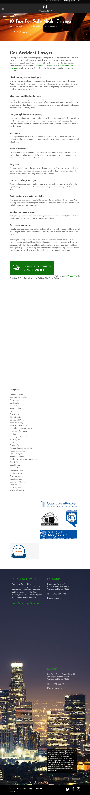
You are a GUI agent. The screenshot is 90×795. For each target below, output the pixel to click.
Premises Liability (17, 457)
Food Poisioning (16, 423)
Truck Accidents (16, 476)
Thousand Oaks (16, 471)
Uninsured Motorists (18, 482)
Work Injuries (15, 488)
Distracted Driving (17, 420)
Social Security (16, 465)
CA (11, 412)
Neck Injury (15, 440)
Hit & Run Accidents (18, 426)
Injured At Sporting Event (21, 428)
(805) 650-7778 (70, 276)
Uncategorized (51, 26)
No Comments (21, 32)
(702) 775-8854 (59, 684)
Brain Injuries (15, 409)
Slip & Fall (14, 462)
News (12, 443)
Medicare (14, 434)
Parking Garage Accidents (21, 448)
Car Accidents (16, 414)
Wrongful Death (17, 490)
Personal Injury (16, 454)
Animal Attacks (16, 395)
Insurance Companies (19, 431)
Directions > (54, 599)
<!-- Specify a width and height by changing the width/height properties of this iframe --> (45, 333)
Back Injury (14, 400)
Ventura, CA (15, 485)
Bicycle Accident (16, 406)
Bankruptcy (15, 403)
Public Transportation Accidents (23, 459)
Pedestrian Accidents (19, 451)
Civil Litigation (16, 417)
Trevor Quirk (18, 26)
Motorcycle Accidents (19, 437)
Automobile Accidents (19, 397)
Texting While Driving (19, 468)
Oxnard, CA (15, 445)
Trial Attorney (16, 474)
